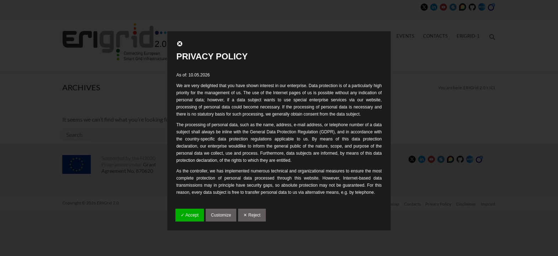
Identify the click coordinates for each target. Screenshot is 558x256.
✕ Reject (251, 215)
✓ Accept (189, 215)
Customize (221, 215)
